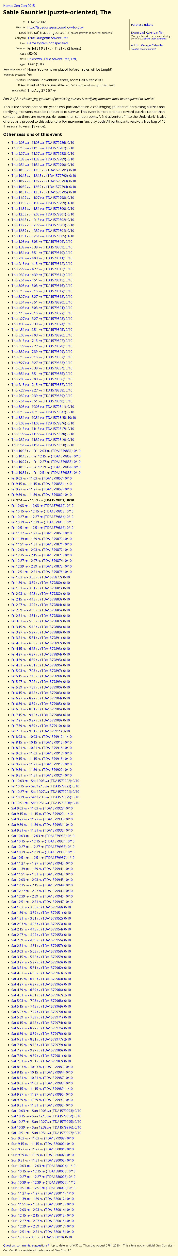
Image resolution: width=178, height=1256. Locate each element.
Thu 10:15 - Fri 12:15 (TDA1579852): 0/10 (46, 456)
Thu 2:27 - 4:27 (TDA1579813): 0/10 (41, 269)
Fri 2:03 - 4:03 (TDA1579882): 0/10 (40, 593)
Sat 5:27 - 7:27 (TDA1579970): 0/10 (41, 1012)
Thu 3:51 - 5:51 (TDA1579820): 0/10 (41, 302)
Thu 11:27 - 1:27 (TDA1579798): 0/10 (42, 197)
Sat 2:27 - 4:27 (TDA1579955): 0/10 (41, 934)
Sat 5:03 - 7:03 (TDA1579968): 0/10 (41, 1000)
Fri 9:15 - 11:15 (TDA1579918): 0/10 (41, 758)
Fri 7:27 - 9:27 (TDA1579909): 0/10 (40, 720)
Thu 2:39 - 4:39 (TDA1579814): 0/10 (41, 275)
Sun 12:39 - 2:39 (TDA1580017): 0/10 (42, 1226)
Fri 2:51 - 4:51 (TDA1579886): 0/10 (40, 615)
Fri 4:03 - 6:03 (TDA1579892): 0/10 (40, 643)
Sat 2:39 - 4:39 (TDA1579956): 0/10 (41, 940)
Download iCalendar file (147, 32)
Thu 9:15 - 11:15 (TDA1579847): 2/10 (42, 428)
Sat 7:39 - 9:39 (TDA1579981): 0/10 (41, 1055)
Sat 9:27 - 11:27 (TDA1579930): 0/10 (42, 819)
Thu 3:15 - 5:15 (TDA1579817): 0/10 (41, 291)
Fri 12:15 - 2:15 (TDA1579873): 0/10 (41, 555)
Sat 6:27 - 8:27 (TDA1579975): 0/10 (41, 1028)
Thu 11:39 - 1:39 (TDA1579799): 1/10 (42, 203)
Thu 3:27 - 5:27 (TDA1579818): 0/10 (41, 296)
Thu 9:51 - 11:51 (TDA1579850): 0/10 (42, 445)
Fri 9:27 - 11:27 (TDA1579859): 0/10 (41, 489)
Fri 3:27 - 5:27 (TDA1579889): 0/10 (40, 632)
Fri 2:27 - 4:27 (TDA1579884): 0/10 (40, 605)
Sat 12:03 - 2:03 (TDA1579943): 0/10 (42, 879)
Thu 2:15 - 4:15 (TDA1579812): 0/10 (41, 263)
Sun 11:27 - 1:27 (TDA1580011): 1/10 (42, 1193)
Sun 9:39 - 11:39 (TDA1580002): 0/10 (42, 1155)
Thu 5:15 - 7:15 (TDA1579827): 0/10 (41, 340)
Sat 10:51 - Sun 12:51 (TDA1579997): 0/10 (46, 1133)
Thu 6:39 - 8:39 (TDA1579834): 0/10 (41, 368)
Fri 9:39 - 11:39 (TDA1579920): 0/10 (41, 769)
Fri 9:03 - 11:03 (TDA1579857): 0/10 (41, 478)
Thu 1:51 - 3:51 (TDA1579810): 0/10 (41, 252)
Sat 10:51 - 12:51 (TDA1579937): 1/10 (43, 857)
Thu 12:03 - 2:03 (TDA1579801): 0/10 (42, 214)
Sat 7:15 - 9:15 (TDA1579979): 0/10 (41, 1045)
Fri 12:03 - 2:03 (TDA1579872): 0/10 (41, 549)
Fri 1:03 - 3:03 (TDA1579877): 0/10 (40, 577)
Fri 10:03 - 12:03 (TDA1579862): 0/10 (42, 505)
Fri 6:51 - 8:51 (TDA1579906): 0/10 (40, 709)
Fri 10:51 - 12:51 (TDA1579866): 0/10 (42, 527)
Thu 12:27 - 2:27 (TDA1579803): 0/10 (42, 225)
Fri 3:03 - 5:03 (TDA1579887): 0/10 (40, 621)
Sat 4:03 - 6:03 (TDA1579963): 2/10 (41, 973)
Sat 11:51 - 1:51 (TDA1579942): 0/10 (42, 874)
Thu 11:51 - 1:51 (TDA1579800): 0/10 (42, 208)
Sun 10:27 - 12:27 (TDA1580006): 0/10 (43, 1176)
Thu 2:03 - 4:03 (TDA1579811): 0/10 (41, 258)
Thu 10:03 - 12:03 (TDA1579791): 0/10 (43, 170)
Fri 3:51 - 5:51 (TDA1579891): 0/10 (40, 637)
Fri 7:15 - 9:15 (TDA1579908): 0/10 (40, 715)
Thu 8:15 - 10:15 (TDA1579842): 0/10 (42, 412)
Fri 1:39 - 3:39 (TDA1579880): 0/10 (40, 582)
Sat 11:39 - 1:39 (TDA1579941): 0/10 (42, 869)
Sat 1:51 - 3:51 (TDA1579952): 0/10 (41, 918)
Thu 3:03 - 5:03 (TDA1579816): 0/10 (41, 285)
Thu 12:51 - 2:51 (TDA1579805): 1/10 (42, 236)
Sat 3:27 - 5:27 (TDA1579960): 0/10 (41, 962)
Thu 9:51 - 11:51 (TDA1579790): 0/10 (42, 164)
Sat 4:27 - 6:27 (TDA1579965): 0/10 (41, 984)
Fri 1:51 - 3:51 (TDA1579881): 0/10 (40, 588)
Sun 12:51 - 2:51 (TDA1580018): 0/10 (42, 1231)
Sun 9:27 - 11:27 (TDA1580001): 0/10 (42, 1149)
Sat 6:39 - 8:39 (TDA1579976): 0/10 (41, 1033)
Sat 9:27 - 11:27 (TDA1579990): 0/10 (42, 1094)
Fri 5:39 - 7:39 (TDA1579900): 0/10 (40, 687)
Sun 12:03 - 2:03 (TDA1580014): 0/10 (42, 1209)
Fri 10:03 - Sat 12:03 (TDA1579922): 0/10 (45, 781)
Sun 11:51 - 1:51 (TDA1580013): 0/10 (42, 1204)
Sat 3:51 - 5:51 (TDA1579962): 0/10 (41, 967)
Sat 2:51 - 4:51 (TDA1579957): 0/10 (41, 945)
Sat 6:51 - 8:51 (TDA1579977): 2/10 (41, 1039)
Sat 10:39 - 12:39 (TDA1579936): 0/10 (43, 852)
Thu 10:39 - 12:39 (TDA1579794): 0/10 (43, 187)
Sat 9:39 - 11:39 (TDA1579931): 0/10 (42, 824)
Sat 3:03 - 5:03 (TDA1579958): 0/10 (41, 951)
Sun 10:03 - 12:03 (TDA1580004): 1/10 (43, 1166)
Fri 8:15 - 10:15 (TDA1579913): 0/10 (41, 742)
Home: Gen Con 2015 (19, 5)
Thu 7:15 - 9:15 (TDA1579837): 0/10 (41, 384)
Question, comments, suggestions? (26, 1245)
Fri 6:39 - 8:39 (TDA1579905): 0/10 (40, 703)
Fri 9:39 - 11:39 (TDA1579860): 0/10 (41, 494)
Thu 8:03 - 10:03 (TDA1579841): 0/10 (42, 406)
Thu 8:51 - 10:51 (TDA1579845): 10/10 (43, 417)
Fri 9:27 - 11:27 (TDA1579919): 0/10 (41, 764)
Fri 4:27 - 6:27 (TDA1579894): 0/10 (40, 654)
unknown (34, 59)
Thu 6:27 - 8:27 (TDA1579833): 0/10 (41, 363)
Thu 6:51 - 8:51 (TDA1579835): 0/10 (41, 373)
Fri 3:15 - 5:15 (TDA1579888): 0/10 (40, 627)
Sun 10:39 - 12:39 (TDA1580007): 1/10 (43, 1182)
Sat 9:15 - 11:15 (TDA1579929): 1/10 (42, 814)
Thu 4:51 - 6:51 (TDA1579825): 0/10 (41, 329)
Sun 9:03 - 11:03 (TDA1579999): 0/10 (42, 1138)
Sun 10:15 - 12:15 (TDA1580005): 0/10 (43, 1171)
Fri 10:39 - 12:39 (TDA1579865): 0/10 (42, 522)
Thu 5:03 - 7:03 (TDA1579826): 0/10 (41, 335)
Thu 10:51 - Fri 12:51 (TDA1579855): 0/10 (46, 472)
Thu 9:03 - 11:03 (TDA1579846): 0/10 (42, 423)
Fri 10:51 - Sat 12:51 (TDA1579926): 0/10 (45, 803)
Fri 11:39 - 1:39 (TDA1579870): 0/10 (41, 539)
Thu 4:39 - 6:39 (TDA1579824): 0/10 (41, 324)
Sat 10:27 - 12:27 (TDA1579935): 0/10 (43, 846)
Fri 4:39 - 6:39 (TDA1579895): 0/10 (40, 660)
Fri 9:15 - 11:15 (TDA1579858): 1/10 (41, 484)
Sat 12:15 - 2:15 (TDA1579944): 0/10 (42, 885)
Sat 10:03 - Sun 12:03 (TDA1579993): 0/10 (46, 1111)
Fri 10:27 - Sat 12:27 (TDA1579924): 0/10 (45, 791)
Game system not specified (47, 43)
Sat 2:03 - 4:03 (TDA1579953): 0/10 (41, 924)
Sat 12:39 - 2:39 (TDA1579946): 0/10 (42, 896)
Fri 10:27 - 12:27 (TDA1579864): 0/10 (42, 516)
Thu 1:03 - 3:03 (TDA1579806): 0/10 (41, 241)
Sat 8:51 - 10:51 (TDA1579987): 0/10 (42, 1078)
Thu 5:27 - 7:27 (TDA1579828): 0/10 (41, 346)
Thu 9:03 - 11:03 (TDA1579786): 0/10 (42, 142)
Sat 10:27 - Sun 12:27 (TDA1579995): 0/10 (46, 1121)
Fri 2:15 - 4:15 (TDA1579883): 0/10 (40, 599)
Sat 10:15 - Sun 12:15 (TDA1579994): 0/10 (46, 1116)
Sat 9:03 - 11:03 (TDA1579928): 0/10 (42, 808)
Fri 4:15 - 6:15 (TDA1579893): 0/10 (40, 648)
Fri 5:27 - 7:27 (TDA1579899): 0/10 (40, 681)
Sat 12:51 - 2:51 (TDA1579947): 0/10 (42, 902)
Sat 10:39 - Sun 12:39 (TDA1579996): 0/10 (46, 1127)
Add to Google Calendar (147, 45)
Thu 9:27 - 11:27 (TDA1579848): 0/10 (42, 434)
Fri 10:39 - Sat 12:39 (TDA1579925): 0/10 (45, 797)
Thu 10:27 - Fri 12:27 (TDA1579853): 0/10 (46, 461)
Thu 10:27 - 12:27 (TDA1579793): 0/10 (43, 181)
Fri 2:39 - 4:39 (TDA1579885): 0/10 (40, 610)
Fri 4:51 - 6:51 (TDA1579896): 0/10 (40, 665)
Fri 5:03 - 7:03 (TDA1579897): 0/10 (40, 670)
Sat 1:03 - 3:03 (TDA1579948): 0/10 (41, 907)
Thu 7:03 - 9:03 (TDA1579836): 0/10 (41, 379)
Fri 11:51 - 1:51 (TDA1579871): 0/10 (41, 544)
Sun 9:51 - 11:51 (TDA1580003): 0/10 (42, 1160)
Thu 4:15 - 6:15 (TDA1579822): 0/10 (41, 313)
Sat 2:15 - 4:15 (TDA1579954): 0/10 (41, 929)
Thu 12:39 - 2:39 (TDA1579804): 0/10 (42, 230)
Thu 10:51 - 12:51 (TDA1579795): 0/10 (43, 192)
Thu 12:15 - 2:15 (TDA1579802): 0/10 (42, 219)
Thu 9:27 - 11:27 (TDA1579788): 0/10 (42, 153)
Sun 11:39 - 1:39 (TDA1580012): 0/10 (42, 1199)
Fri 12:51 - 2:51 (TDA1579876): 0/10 (41, 572)
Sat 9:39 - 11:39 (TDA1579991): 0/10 (42, 1100)
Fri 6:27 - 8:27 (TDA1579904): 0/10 (40, 698)
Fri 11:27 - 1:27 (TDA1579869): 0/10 (41, 533)
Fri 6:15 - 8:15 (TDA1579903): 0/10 (40, 693)
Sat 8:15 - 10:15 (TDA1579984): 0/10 (42, 1072)
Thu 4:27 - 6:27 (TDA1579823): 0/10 (41, 318)
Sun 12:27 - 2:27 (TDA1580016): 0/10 (42, 1221)
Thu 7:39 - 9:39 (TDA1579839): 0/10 (41, 396)
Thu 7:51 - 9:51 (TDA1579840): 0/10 (41, 401)
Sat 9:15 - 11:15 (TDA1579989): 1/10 (42, 1088)
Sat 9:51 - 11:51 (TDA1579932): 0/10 (42, 830)
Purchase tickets (142, 25)
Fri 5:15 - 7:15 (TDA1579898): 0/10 (40, 676)
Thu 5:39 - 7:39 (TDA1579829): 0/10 (41, 351)
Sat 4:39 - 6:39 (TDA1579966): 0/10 (41, 990)
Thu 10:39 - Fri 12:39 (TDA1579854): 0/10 (46, 467)
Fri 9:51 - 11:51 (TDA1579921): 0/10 (41, 775)
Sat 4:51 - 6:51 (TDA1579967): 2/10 (41, 995)
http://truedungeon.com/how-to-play (55, 27)
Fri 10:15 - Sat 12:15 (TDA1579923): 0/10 (45, 786)
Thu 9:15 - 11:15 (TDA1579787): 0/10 (42, 148)
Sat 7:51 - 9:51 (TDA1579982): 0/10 (41, 1061)
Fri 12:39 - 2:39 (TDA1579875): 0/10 (41, 566)
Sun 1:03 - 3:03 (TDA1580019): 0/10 (41, 1237)
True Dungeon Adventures (47, 38)
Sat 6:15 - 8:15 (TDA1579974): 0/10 (41, 1022)
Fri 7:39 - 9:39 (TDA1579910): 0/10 (40, 725)
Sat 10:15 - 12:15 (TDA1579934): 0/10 (43, 841)
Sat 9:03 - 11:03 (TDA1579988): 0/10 (42, 1083)
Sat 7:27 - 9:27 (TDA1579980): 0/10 (41, 1050)
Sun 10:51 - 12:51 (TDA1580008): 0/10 (43, 1188)
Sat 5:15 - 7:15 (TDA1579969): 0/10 (41, 1006)
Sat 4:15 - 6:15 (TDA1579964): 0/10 (41, 979)
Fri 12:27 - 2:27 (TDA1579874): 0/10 (41, 560)
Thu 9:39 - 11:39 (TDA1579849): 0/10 (42, 439)
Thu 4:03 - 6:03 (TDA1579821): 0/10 (41, 308)
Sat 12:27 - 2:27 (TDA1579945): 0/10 (42, 891)
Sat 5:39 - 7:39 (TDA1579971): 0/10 (41, 1017)
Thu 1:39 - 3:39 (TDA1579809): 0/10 (41, 247)
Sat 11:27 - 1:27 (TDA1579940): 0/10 (42, 863)
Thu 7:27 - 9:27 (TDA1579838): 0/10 (41, 390)
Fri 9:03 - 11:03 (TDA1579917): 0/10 (41, 753)
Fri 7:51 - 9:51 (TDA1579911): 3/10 (40, 731)
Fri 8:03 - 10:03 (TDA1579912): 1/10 (41, 736)
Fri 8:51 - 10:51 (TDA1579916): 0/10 (41, 748)
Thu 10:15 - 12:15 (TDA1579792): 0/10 (43, 175)
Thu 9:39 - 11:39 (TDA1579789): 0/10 (42, 159)
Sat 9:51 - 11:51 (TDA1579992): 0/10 (42, 1105)
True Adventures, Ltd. (60, 59)
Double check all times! (154, 38)
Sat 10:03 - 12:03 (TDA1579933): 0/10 (43, 836)
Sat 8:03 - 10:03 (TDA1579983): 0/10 (42, 1067)
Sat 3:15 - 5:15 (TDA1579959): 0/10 (41, 957)
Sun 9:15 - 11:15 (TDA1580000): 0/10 (42, 1143)
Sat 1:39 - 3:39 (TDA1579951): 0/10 (41, 912)
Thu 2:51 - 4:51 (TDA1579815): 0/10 (41, 280)
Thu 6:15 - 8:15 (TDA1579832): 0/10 (41, 357)
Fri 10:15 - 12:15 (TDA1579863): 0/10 (42, 511)
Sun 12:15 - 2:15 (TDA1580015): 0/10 (42, 1215)
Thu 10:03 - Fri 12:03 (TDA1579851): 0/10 (46, 451)
